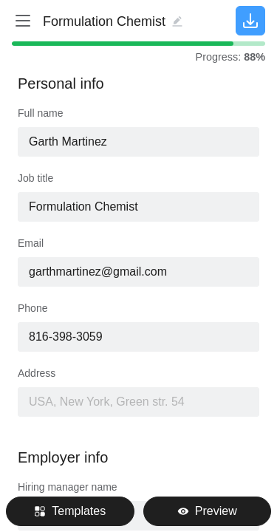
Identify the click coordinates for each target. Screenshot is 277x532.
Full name (40, 113)
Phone (32, 308)
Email (31, 243)
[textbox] (138, 207)
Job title (35, 178)
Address (36, 373)
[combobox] (138, 207)
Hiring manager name (67, 487)
